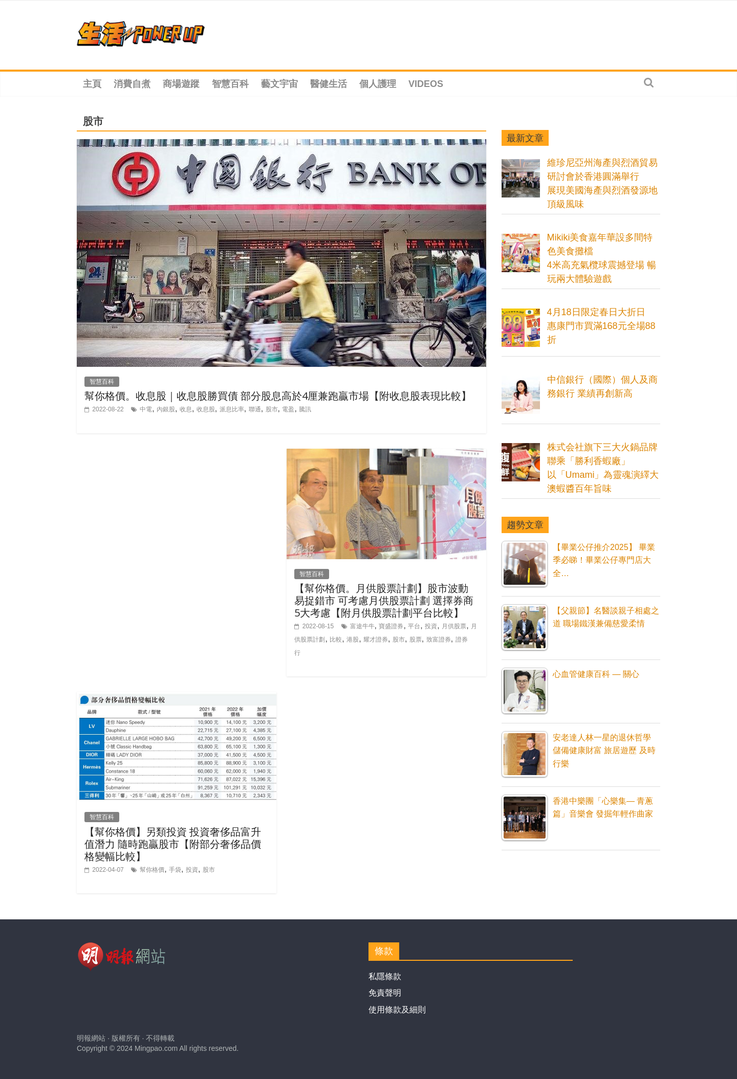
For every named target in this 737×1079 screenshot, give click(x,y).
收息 (186, 409)
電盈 (288, 409)
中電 (146, 409)
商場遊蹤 (181, 84)
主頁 (92, 84)
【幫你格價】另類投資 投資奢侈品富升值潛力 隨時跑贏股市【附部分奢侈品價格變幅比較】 (172, 844)
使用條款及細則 (397, 1009)
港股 (352, 639)
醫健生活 (328, 84)
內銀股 (166, 409)
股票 (415, 639)
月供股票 (454, 626)
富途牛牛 (362, 626)
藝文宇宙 (279, 84)
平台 (414, 626)
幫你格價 (152, 869)
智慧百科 (230, 84)
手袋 (175, 869)
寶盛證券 (391, 626)
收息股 (206, 409)
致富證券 (438, 639)
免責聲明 (384, 992)
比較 (336, 639)
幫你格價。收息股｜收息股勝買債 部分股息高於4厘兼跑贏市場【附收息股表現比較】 (277, 396)
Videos (425, 84)
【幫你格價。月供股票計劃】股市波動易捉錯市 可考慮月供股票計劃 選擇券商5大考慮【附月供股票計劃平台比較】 (383, 600)
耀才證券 (375, 639)
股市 (272, 409)
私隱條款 (384, 976)
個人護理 (377, 84)
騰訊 (305, 409)
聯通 (255, 409)
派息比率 (232, 409)
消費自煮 (132, 84)
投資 (431, 626)
